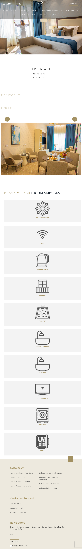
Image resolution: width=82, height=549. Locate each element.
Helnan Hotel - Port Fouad (49, 484)
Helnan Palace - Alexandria (20, 486)
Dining (36, 10)
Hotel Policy (53, 14)
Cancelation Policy (17, 508)
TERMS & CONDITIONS (18, 512)
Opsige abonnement (20, 545)
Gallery (42, 14)
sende (14, 541)
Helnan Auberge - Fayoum (20, 481)
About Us (26, 10)
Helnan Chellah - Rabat (48, 488)
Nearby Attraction (67, 10)
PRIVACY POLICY (16, 504)
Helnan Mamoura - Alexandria (50, 473)
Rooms (17, 10)
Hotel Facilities (29, 14)
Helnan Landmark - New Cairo (21, 473)
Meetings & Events (49, 10)
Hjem (9, 10)
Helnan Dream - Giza (18, 477)
